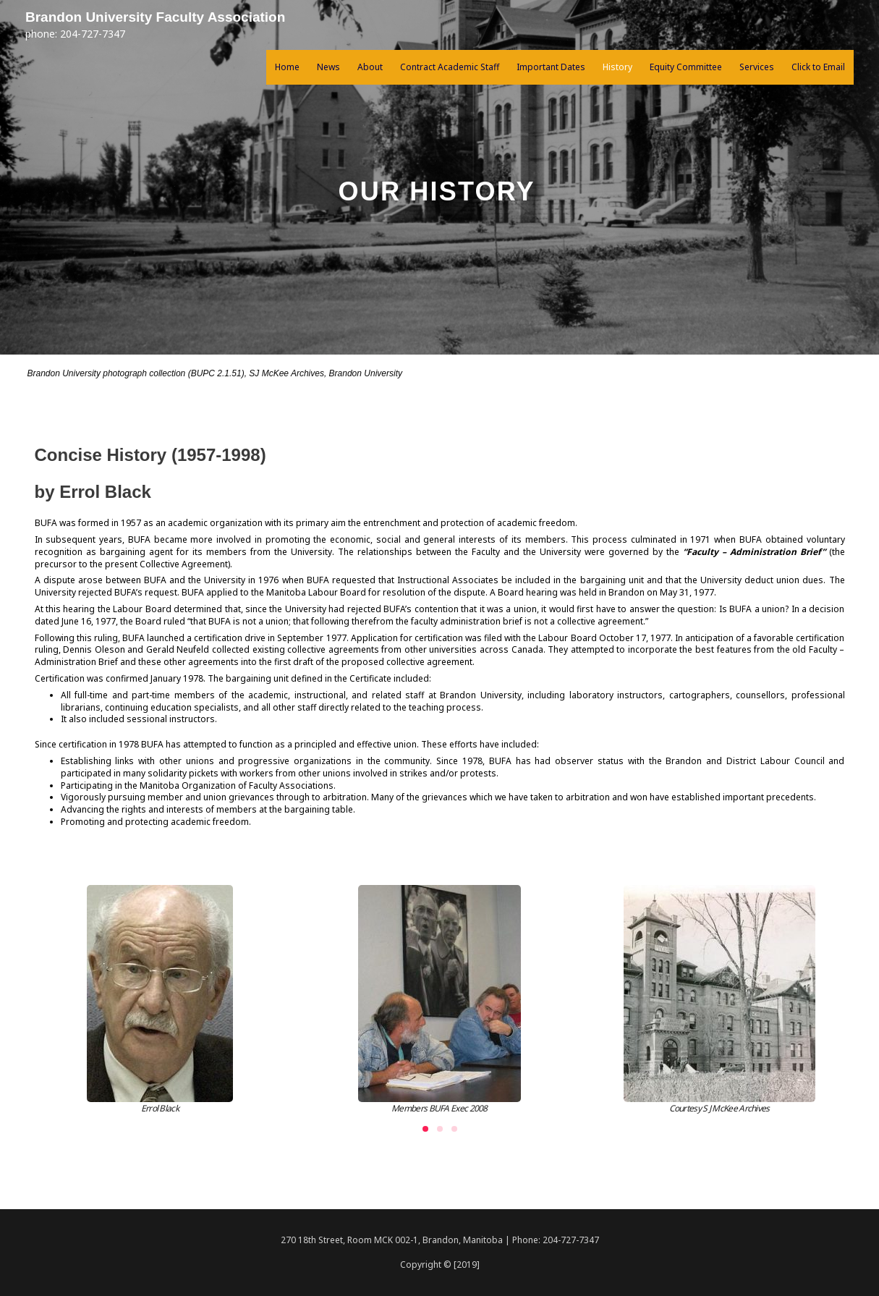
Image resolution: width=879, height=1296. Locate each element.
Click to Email (818, 68)
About (370, 68)
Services (756, 68)
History (617, 68)
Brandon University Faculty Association (175, 18)
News (328, 68)
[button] (425, 1129)
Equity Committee (686, 68)
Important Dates (551, 68)
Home (287, 68)
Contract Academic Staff (449, 68)
